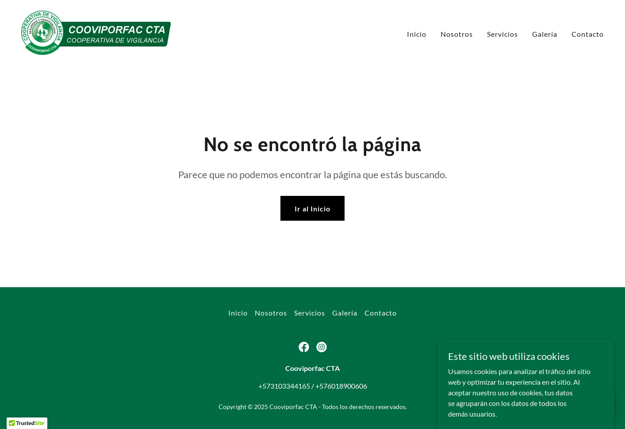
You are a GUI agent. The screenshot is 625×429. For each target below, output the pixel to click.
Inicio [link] (416, 34)
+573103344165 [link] (284, 386)
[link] (96, 31)
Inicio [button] (238, 312)
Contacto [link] (587, 34)
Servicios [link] (502, 34)
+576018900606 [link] (341, 386)
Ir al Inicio (312, 208)
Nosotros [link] (457, 34)
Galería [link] (544, 34)
